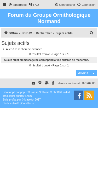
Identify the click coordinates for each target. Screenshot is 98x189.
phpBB (24, 92)
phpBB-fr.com (24, 95)
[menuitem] (18, 5)
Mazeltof (29, 99)
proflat (12, 99)
